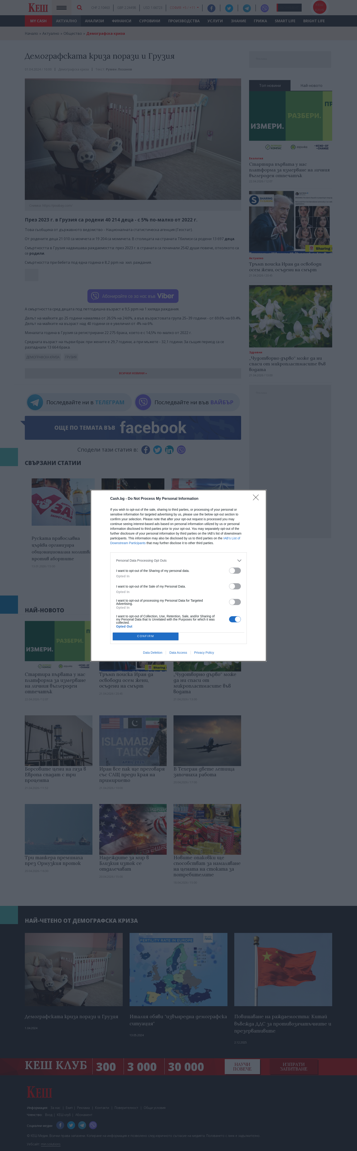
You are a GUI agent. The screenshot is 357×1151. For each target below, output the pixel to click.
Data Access (178, 652)
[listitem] (178, 560)
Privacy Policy (204, 652)
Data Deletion (152, 652)
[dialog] (178, 575)
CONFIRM (145, 636)
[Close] (257, 499)
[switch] (235, 571)
